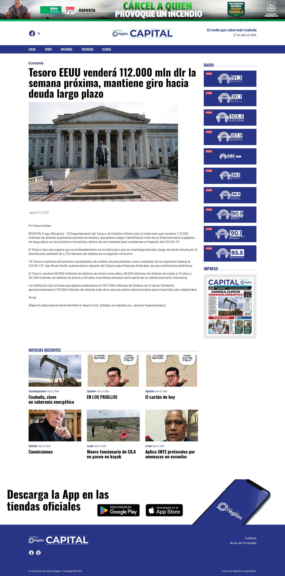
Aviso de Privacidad (243, 543)
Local (32, 49)
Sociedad (87, 49)
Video (48, 49)
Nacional (67, 49)
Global (106, 49)
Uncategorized (37, 391)
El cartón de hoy (160, 396)
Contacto (250, 538)
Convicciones (41, 451)
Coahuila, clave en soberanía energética (51, 399)
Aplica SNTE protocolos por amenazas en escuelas (170, 454)
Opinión (91, 391)
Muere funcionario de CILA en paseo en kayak (111, 454)
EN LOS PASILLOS (102, 396)
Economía (36, 63)
